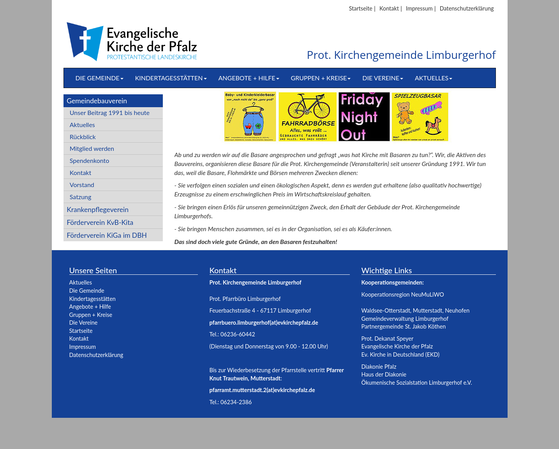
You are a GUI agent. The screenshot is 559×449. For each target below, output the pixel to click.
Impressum (419, 8)
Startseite (360, 8)
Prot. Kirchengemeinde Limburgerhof (401, 55)
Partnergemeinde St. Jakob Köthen (403, 326)
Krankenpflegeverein (98, 209)
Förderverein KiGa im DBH (107, 235)
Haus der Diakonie (384, 374)
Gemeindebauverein (97, 101)
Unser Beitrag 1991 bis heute (110, 112)
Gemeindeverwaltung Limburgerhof (405, 318)
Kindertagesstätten (171, 77)
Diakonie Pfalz (379, 366)
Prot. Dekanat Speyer (387, 338)
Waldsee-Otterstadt (385, 310)
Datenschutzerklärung (467, 8)
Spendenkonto (89, 160)
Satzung (81, 196)
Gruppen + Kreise (321, 77)
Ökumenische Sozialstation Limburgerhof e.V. (416, 382)
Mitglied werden (92, 148)
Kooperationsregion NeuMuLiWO (402, 294)
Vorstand (82, 184)
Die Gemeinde (99, 77)
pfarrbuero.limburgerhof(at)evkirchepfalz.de (264, 322)
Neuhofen (457, 310)
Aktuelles (433, 77)
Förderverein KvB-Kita (100, 222)
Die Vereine (382, 77)
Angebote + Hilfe (249, 77)
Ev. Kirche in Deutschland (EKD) (400, 354)
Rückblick (83, 136)
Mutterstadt (428, 310)
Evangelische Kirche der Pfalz (397, 346)
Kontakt (389, 8)
